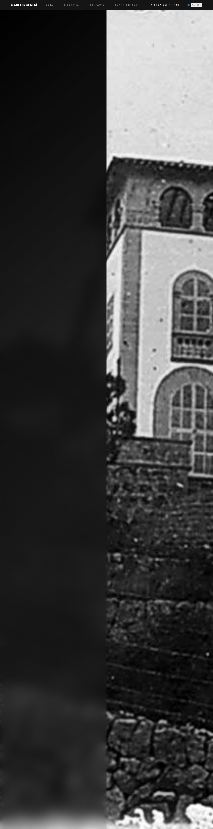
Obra (49, 5)
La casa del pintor (164, 5)
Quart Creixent (127, 5)
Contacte (97, 5)
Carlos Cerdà (24, 5)
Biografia (71, 5)
